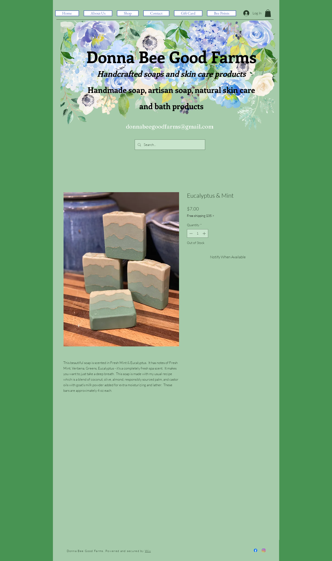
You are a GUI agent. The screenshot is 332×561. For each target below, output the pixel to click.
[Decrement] (190, 233)
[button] (128, 13)
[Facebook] (255, 550)
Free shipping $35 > (200, 216)
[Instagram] (263, 550)
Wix (148, 551)
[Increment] (204, 233)
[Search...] (169, 145)
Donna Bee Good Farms (171, 56)
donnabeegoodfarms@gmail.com (169, 126)
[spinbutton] (197, 233)
